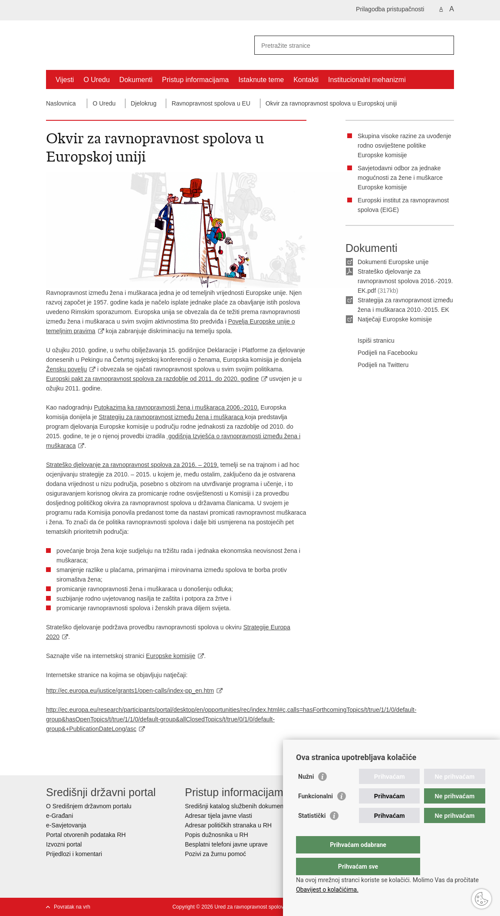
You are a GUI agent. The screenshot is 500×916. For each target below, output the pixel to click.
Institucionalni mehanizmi (367, 79)
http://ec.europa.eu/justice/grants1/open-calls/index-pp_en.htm (130, 690)
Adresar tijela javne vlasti (218, 815)
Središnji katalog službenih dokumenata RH (244, 806)
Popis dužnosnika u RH (216, 834)
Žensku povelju (66, 369)
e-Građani (59, 815)
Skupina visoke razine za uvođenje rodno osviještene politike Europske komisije (404, 145)
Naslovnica (61, 103)
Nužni (306, 793)
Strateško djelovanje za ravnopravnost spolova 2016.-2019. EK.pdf (405, 281)
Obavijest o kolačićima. (327, 889)
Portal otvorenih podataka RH (87, 834)
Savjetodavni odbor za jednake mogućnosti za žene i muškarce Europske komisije (400, 178)
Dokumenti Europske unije (393, 261)
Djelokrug (143, 103)
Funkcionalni (315, 813)
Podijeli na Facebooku (381, 353)
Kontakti (306, 79)
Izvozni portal (64, 844)
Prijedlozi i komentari (74, 853)
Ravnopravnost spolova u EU (210, 103)
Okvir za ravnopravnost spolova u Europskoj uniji (331, 103)
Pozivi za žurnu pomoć (215, 853)
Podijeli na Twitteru (376, 365)
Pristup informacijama (195, 79)
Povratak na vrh (72, 907)
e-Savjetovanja (66, 825)
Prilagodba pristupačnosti (390, 9)
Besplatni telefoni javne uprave (226, 844)
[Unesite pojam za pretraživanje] (345, 45)
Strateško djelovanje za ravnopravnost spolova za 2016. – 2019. (132, 464)
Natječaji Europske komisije (395, 319)
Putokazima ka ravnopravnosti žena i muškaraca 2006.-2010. (176, 407)
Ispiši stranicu (370, 341)
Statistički (312, 833)
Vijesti (65, 79)
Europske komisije (170, 655)
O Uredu (96, 79)
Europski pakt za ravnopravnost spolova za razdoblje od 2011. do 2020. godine (152, 378)
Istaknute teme (261, 79)
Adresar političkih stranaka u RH (228, 825)
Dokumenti (135, 79)
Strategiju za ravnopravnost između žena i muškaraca (172, 416)
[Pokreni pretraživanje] (444, 45)
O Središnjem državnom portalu (89, 806)
